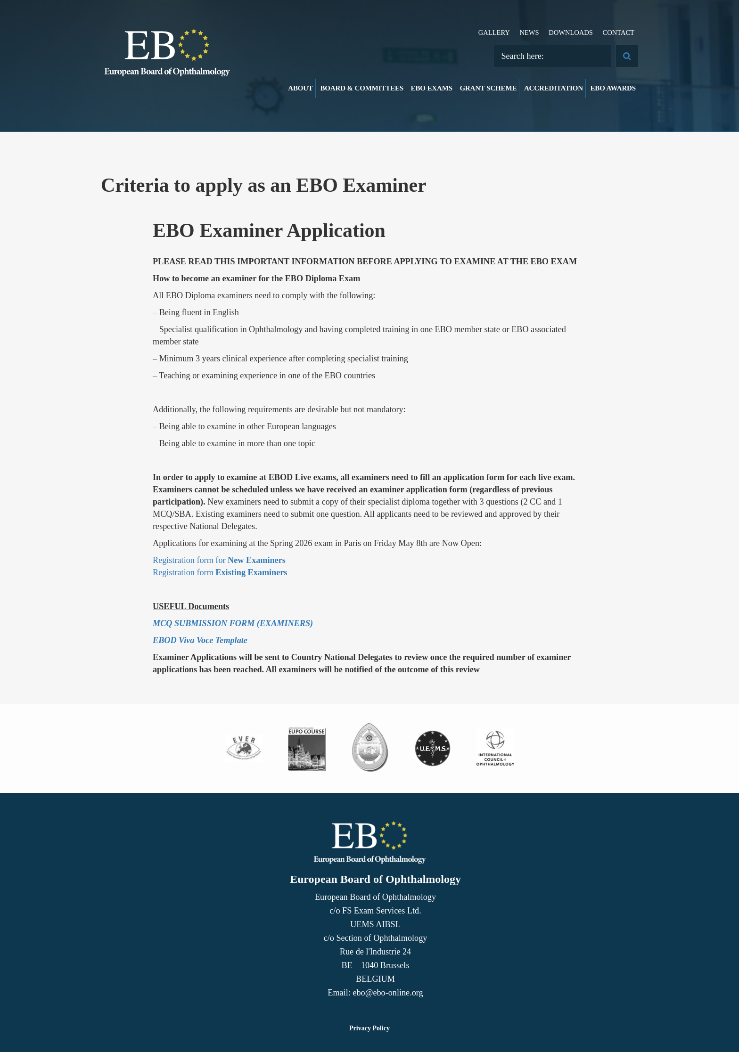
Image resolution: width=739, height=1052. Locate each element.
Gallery (494, 32)
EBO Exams (431, 88)
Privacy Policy (369, 1028)
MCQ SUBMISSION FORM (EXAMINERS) (233, 623)
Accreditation (553, 88)
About (300, 88)
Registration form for (219, 560)
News (529, 32)
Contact (618, 32)
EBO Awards (613, 88)
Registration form (220, 572)
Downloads (571, 32)
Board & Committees (361, 88)
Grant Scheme (488, 88)
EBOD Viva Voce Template (200, 640)
